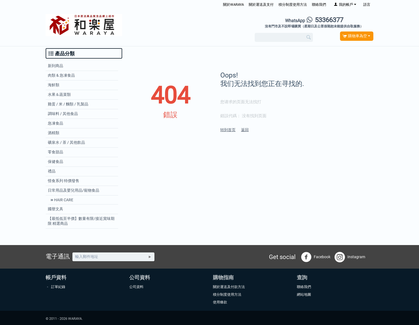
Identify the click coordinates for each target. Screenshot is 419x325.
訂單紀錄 (58, 287)
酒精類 (53, 133)
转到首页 (228, 130)
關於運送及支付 (261, 4)
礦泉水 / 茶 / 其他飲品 (66, 142)
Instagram (350, 257)
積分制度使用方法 (293, 4)
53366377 (314, 20)
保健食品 (55, 161)
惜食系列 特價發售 (63, 181)
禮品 (51, 171)
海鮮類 (53, 85)
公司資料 (136, 287)
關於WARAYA (233, 4)
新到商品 (55, 66)
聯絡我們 (319, 4)
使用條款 (220, 302)
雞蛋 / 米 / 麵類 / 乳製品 (68, 104)
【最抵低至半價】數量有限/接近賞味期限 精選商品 (81, 221)
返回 (245, 130)
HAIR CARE (63, 200)
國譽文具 (55, 209)
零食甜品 (55, 152)
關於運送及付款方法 (229, 287)
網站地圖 (304, 294)
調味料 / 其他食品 (63, 113)
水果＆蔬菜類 (59, 94)
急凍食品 (55, 123)
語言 (366, 4)
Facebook (315, 257)
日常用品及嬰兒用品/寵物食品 (73, 190)
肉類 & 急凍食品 (61, 75)
